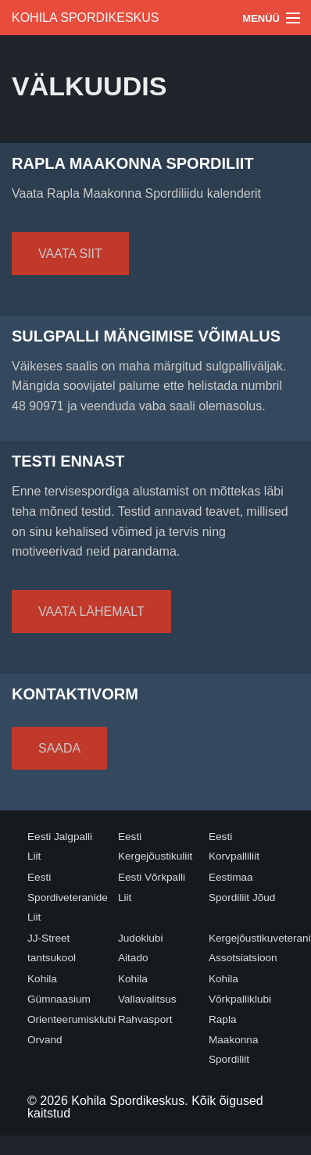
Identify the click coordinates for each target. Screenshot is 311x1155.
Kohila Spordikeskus (85, 17)
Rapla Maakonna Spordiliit (233, 1039)
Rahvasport (145, 1019)
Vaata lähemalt (91, 611)
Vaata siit (70, 253)
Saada (59, 748)
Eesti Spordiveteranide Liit (67, 897)
